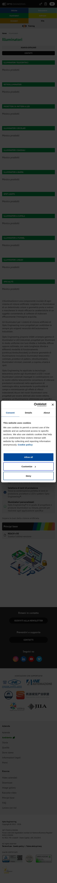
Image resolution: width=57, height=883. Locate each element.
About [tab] (47, 412)
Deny (28, 476)
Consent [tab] (10, 412)
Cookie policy (25, 444)
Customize (29, 466)
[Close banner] (53, 405)
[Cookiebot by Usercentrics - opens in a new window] (34, 405)
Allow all (28, 457)
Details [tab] (28, 412)
